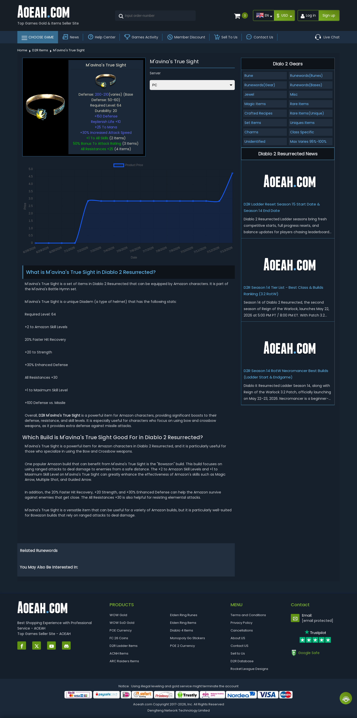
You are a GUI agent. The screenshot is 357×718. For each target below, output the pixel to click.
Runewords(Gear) (259, 85)
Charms (251, 132)
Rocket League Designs (249, 668)
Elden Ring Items (183, 622)
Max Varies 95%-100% (308, 141)
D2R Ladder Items (124, 645)
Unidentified (254, 141)
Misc (294, 94)
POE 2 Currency (182, 645)
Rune (248, 75)
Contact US (239, 645)
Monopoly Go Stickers (187, 638)
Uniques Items (302, 122)
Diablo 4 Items (181, 630)
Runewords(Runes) (306, 75)
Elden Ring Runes (183, 615)
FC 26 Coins (119, 638)
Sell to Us (238, 653)
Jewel (249, 94)
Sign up (329, 15)
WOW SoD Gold (122, 622)
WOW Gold (118, 615)
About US (238, 638)
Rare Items (299, 103)
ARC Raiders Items (124, 661)
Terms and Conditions (248, 615)
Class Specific (302, 132)
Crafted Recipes (258, 113)
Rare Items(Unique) (307, 113)
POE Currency (121, 630)
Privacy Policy (241, 622)
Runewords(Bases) (306, 85)
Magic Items (255, 103)
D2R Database (242, 661)
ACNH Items (119, 653)
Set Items (252, 122)
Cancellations (242, 630)
